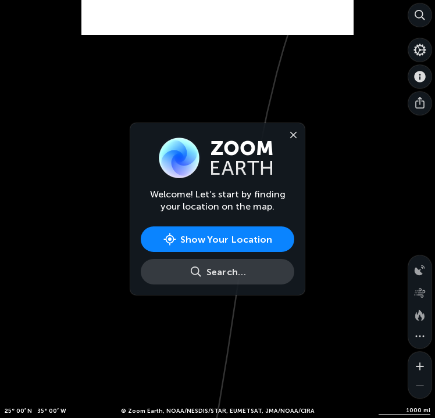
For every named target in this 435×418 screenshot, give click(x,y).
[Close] (291, 134)
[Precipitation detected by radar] (420, 267)
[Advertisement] (217, 29)
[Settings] (420, 50)
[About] (420, 76)
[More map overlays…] (420, 336)
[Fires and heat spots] (420, 313)
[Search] (420, 15)
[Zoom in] (420, 363)
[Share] (420, 103)
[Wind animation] (420, 290)
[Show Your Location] (217, 239)
